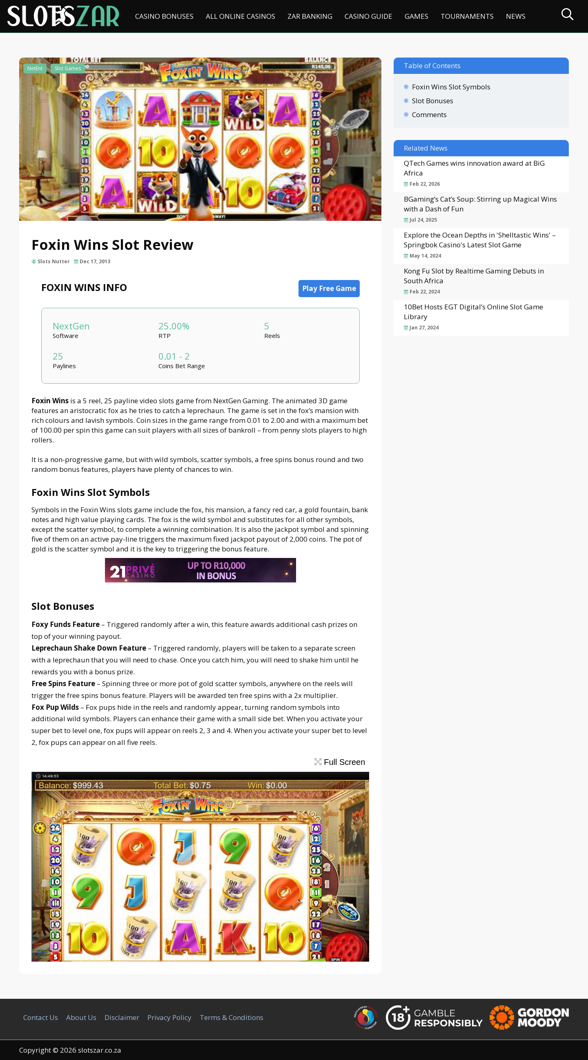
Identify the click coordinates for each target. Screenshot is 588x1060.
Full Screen (339, 762)
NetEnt (34, 68)
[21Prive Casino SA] (200, 579)
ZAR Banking (309, 16)
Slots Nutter (54, 261)
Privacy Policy (169, 1017)
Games (416, 16)
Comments (429, 114)
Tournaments (467, 16)
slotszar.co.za (99, 1050)
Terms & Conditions (231, 1017)
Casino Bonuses (164, 16)
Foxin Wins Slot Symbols (451, 86)
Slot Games (68, 68)
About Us (81, 1017)
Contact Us (40, 1017)
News (516, 16)
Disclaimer (122, 1017)
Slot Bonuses (432, 100)
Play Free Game (329, 288)
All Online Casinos (240, 16)
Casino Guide (368, 16)
